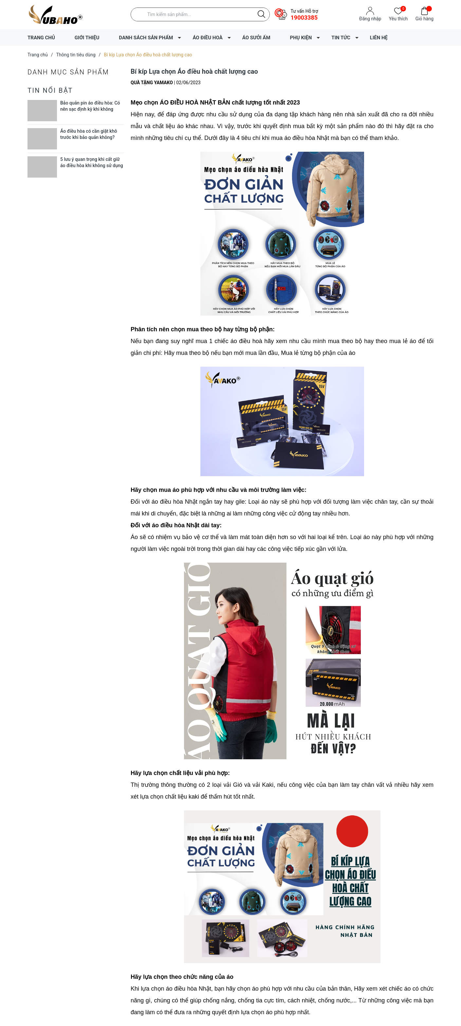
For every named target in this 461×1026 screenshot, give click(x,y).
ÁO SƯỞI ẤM (256, 38)
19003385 (304, 17)
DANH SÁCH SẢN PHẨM (146, 38)
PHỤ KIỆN (301, 38)
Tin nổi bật (50, 90)
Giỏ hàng (424, 18)
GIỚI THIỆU (87, 38)
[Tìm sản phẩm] (200, 14)
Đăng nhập (370, 18)
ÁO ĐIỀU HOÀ (207, 38)
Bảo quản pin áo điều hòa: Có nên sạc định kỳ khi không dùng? (90, 109)
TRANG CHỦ (41, 38)
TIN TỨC (340, 38)
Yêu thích (398, 18)
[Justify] (261, 14)
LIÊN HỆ (379, 38)
